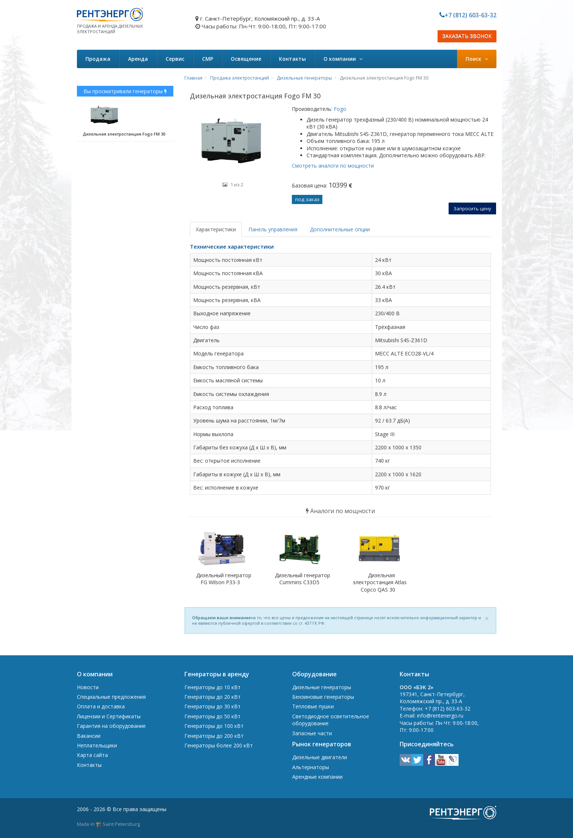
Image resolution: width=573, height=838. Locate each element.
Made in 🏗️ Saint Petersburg (108, 824)
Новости (88, 687)
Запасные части (312, 733)
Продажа (97, 58)
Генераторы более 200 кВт (218, 745)
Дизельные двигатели (319, 757)
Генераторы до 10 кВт (212, 687)
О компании (342, 58)
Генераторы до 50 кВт (212, 716)
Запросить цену (472, 208)
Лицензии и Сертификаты (109, 716)
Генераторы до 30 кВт (212, 706)
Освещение (246, 58)
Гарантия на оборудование (111, 725)
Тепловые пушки (313, 706)
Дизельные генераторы (304, 78)
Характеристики (216, 229)
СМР (207, 58)
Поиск (477, 58)
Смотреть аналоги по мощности (333, 165)
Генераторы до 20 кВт (212, 696)
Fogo (339, 108)
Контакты (292, 58)
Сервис (175, 58)
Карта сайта (92, 754)
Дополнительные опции (340, 229)
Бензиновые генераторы (323, 696)
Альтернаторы (310, 767)
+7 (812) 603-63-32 (470, 15)
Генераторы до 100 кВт (214, 725)
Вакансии (88, 735)
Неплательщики (97, 745)
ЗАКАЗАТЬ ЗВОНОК (467, 36)
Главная (193, 78)
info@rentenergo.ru (440, 715)
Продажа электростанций (239, 78)
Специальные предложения (111, 696)
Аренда (138, 58)
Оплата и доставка (101, 706)
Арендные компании (317, 776)
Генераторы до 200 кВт (214, 735)
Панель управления (272, 229)
